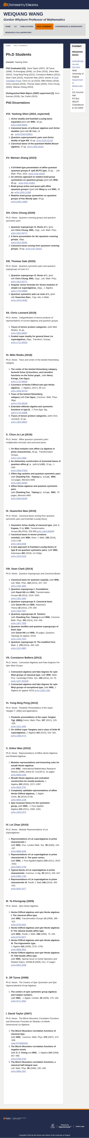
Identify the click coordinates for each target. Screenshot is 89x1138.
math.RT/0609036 (19, 1043)
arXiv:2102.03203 (36, 174)
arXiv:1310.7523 (18, 639)
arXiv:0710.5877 (18, 937)
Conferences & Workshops (68, 26)
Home (8, 45)
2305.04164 (37, 147)
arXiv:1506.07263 (19, 470)
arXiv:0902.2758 (18, 867)
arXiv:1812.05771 (19, 233)
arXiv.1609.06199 (19, 498)
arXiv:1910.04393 (19, 300)
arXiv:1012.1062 (18, 726)
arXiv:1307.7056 (18, 623)
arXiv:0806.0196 (18, 775)
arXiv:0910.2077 (18, 889)
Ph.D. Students (44, 26)
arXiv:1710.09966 (19, 291)
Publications (26, 26)
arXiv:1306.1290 (42, 690)
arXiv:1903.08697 (19, 333)
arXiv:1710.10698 (19, 413)
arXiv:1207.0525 (18, 681)
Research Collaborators (18, 32)
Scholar (65, 1126)
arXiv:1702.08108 (19, 403)
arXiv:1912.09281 (19, 242)
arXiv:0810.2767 (18, 787)
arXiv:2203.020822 (24, 134)
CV (15, 26)
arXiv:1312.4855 (18, 648)
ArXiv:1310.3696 (18, 458)
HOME (8, 26)
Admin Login (80, 1126)
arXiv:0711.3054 (18, 1001)
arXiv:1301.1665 (18, 598)
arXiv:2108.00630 (19, 125)
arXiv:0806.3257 (18, 1071)
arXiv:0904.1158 (18, 800)
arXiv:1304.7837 (18, 611)
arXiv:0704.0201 (18, 925)
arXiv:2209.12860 (19, 202)
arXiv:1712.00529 (19, 342)
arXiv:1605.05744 (19, 391)
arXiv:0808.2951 (18, 949)
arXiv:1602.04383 (19, 483)
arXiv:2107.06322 (34, 249)
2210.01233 (47, 140)
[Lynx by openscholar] (55, 1126)
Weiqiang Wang (23, 13)
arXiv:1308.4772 (18, 736)
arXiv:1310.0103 (18, 556)
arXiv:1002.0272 (18, 812)
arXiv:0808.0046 (18, 851)
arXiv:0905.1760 (18, 876)
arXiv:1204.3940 (18, 586)
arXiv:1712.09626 (19, 381)
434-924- (76, 67)
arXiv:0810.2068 (18, 965)
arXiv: (39, 140)
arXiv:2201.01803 (27, 183)
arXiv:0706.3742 (18, 1059)
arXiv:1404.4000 (44, 531)
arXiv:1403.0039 (18, 544)
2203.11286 (25, 192)
